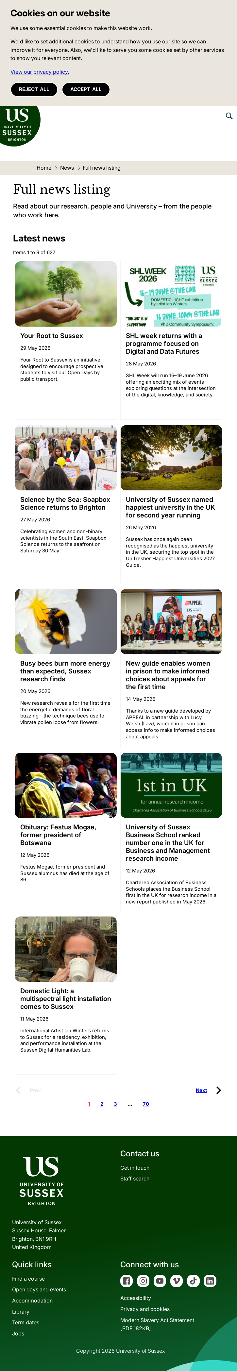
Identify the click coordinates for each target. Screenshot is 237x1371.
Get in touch (134, 1167)
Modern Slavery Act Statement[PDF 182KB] (157, 1324)
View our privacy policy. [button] (39, 72)
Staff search (134, 1178)
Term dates (25, 1322)
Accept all (86, 89)
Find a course (28, 1278)
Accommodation (32, 1300)
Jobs (18, 1333)
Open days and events (39, 1289)
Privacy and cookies (145, 1309)
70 (146, 1104)
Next (201, 1090)
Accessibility (135, 1298)
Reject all (34, 89)
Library (20, 1311)
